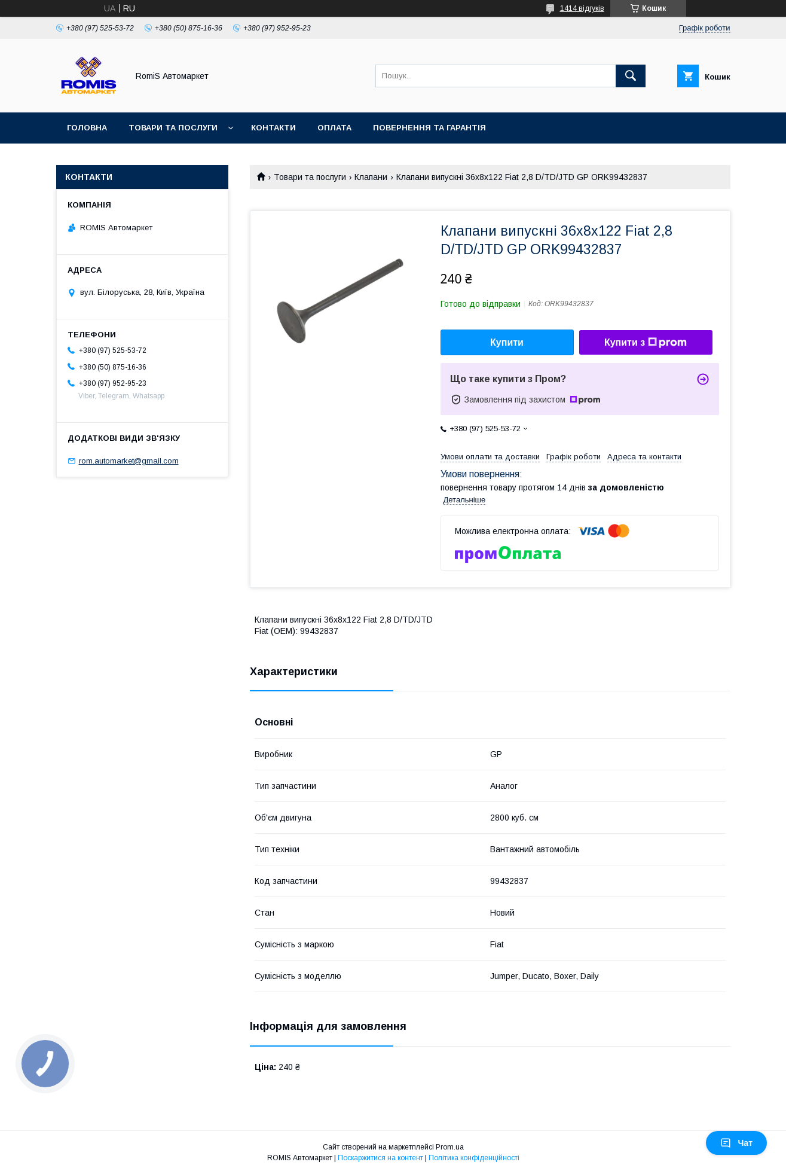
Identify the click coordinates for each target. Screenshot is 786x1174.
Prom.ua (450, 1147)
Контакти (273, 127)
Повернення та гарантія (429, 127)
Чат (736, 1143)
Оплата (334, 127)
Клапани (370, 177)
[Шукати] (631, 76)
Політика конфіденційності (474, 1158)
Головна (87, 127)
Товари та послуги (173, 127)
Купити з (645, 342)
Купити (507, 342)
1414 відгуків (582, 8)
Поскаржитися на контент (380, 1158)
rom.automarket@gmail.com (129, 460)
